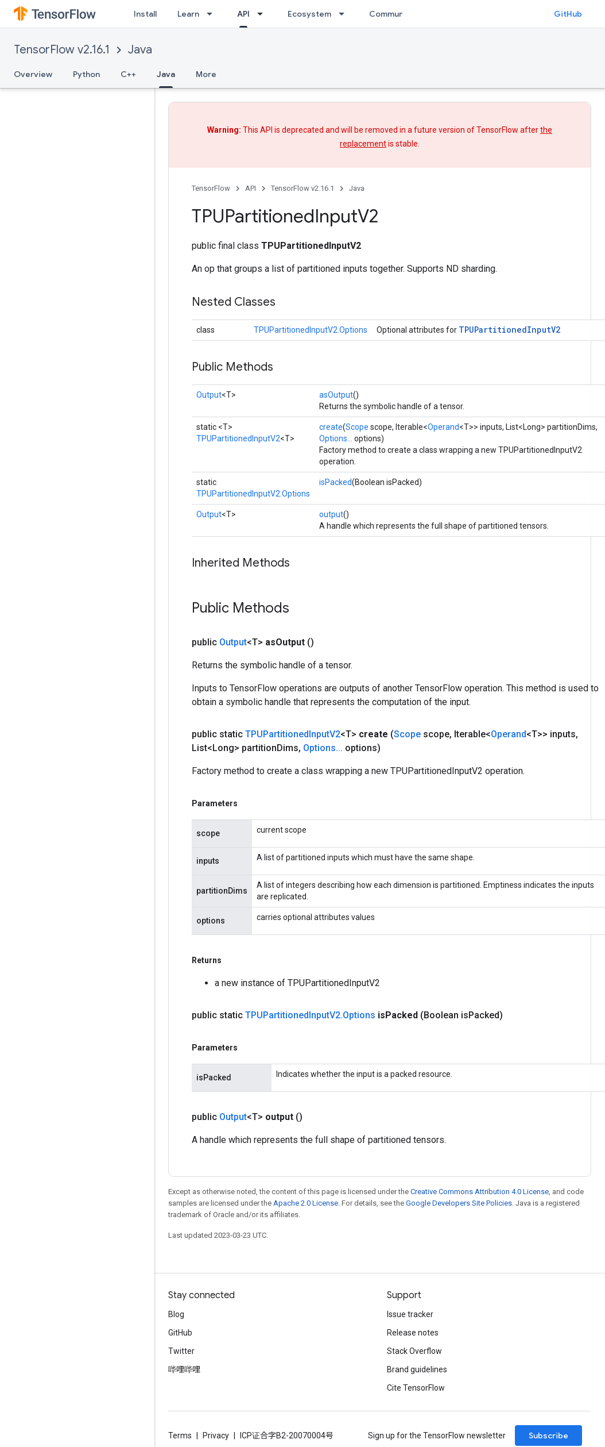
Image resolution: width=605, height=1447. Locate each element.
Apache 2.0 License (305, 1203)
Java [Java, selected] (166, 74)
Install (145, 14)
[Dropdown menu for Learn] (213, 14)
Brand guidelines (417, 1369)
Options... (335, 438)
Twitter (181, 1351)
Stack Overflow (414, 1351)
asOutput (336, 394)
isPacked (335, 482)
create (331, 427)
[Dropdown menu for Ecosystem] (345, 14)
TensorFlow (211, 188)
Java (140, 50)
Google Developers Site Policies (459, 1203)
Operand (443, 427)
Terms (180, 1435)
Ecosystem (309, 14)
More (206, 74)
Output (209, 394)
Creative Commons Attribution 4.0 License (479, 1191)
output (331, 514)
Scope (357, 427)
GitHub (568, 14)
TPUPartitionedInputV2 (509, 329)
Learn (188, 14)
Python (86, 74)
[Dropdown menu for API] (263, 14)
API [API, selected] (243, 14)
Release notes (413, 1332)
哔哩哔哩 (184, 1369)
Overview (33, 74)
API (250, 188)
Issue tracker (410, 1314)
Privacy (216, 1435)
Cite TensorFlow (416, 1387)
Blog (176, 1314)
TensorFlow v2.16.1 (62, 50)
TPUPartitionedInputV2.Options (310, 329)
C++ (128, 74)
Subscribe (548, 1435)
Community (391, 14)
